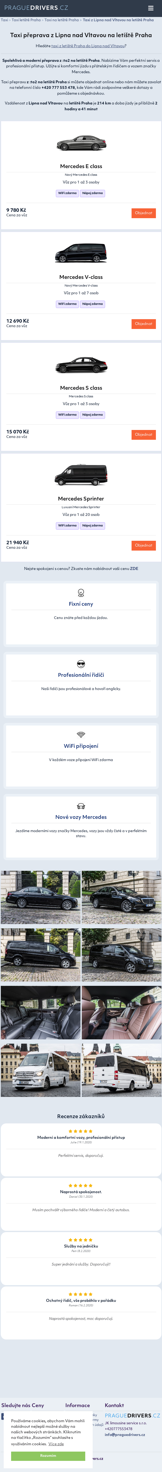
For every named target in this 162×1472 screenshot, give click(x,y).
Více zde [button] (56, 1444)
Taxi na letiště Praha (61, 20)
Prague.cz (36, 8)
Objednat (143, 213)
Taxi (4, 20)
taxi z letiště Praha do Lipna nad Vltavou (88, 46)
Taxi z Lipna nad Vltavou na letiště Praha (118, 20)
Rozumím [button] (48, 1456)
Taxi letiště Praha (26, 20)
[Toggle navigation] (151, 8)
